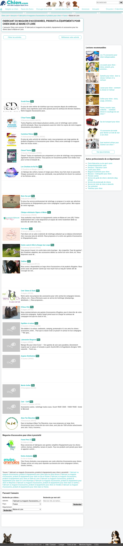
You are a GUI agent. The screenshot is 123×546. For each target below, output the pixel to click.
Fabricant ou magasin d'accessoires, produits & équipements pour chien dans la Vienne (40, 486)
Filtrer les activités (14, 37)
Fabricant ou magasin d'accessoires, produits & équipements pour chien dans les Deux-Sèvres (41, 473)
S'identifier (119, 9)
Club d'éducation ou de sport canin (100, 163)
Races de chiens (27, 9)
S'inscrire (109, 9)
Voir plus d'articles (103, 152)
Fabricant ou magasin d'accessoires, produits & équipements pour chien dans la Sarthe (47, 483)
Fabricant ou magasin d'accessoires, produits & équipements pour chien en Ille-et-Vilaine (39, 475)
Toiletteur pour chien (95, 188)
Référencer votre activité (70, 37)
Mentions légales (85, 545)
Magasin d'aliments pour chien (98, 172)
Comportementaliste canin (97, 165)
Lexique (61, 545)
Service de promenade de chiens (99, 182)
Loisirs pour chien (94, 170)
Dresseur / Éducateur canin (97, 168)
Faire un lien (71, 545)
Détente (76, 9)
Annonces (85, 9)
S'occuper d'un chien (44, 9)
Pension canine (93, 176)
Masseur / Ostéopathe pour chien (99, 174)
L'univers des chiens (62, 9)
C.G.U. (97, 545)
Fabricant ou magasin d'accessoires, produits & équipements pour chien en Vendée (32, 485)
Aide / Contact (50, 545)
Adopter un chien (11, 9)
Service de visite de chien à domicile (101, 184)
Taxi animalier (93, 186)
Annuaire (95, 9)
